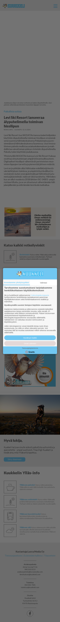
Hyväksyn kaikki (30, 338)
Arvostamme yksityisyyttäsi (16, 282)
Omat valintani (30, 343)
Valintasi (43, 282)
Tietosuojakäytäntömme (30, 348)
